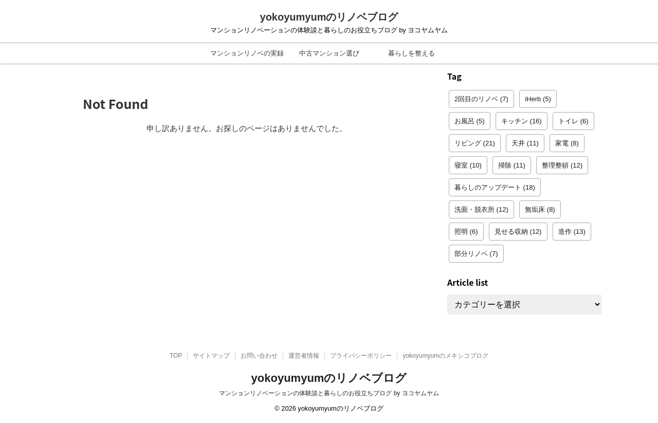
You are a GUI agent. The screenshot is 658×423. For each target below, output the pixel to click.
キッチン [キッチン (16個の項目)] (521, 121)
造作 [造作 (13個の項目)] (572, 231)
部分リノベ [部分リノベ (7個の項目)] (476, 254)
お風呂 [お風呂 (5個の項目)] (469, 121)
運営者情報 (303, 355)
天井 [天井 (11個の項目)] (525, 143)
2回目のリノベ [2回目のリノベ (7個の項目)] (481, 99)
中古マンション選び (329, 53)
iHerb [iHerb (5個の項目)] (538, 99)
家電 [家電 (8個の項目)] (567, 143)
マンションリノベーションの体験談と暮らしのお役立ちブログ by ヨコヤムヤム (328, 393)
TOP (176, 355)
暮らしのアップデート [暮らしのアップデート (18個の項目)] (494, 187)
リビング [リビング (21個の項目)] (474, 143)
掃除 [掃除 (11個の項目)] (511, 165)
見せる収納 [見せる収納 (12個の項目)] (518, 231)
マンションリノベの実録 (247, 53)
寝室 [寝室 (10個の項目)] (468, 165)
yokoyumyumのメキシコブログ (445, 355)
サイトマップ (211, 355)
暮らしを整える (411, 53)
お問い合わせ (259, 355)
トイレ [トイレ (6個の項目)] (573, 121)
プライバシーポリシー (361, 355)
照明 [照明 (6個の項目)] (466, 231)
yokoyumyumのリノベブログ (329, 17)
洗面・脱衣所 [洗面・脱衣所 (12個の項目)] (481, 209)
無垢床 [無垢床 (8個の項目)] (540, 209)
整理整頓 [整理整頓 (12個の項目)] (562, 165)
